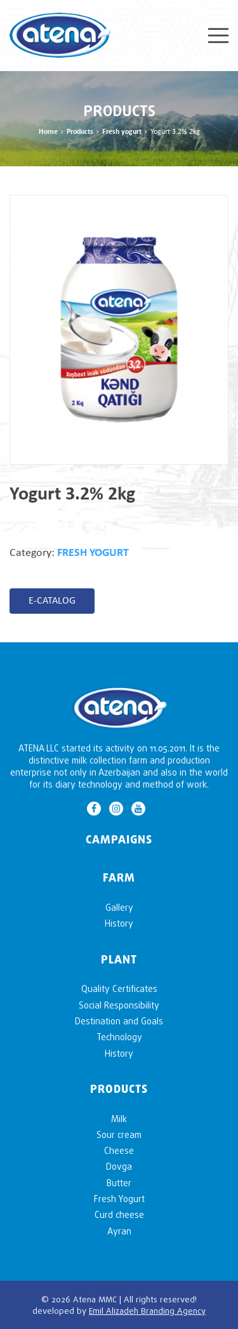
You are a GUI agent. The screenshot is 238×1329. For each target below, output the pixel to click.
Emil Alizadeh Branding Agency (147, 1311)
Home (48, 132)
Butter (119, 1182)
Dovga (119, 1166)
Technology (119, 1036)
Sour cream (119, 1134)
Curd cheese (119, 1214)
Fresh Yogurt (119, 1198)
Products (80, 132)
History (119, 923)
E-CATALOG (52, 601)
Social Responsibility (119, 1005)
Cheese (119, 1150)
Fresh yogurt (122, 132)
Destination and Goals (119, 1020)
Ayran (119, 1231)
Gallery (119, 907)
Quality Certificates (119, 988)
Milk (119, 1118)
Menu (218, 35)
